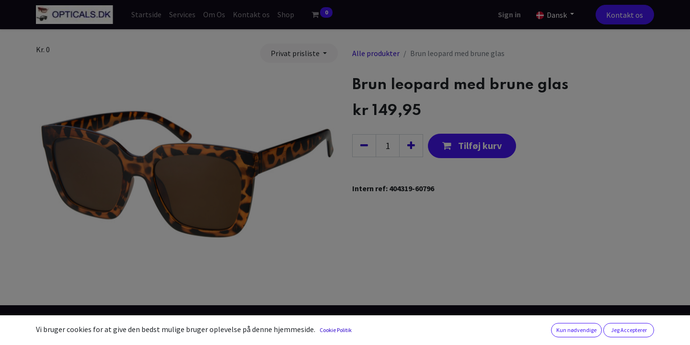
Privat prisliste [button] (296, 53)
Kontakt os (624, 15)
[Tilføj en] (411, 145)
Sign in (509, 14)
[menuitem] (146, 14)
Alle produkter (376, 53)
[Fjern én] (364, 145)
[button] (472, 146)
